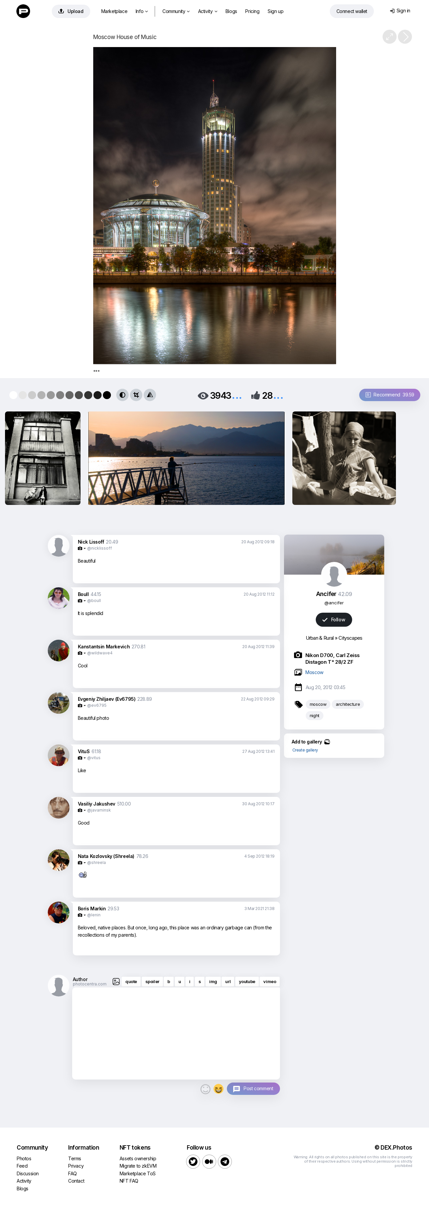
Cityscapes (350, 638)
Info (142, 11)
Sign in (400, 10)
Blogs (231, 11)
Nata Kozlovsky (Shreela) (106, 856)
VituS (84, 751)
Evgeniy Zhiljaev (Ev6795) (107, 699)
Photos (24, 1158)
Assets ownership (138, 1158)
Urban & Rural (320, 638)
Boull (83, 594)
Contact (76, 1181)
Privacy (76, 1166)
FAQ (72, 1173)
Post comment (258, 1088)
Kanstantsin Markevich (104, 646)
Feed (22, 1166)
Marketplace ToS (138, 1173)
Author (80, 979)
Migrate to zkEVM (138, 1166)
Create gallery (305, 749)
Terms (74, 1158)
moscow (318, 704)
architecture (348, 704)
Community (176, 11)
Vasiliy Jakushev (97, 804)
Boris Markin (92, 908)
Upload (71, 11)
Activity (207, 11)
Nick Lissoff (91, 542)
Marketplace (114, 11)
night (314, 715)
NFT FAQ (129, 1181)
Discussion (28, 1173)
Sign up (275, 11)
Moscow (314, 672)
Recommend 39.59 (390, 394)
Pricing (252, 11)
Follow (333, 619)
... (237, 394)
